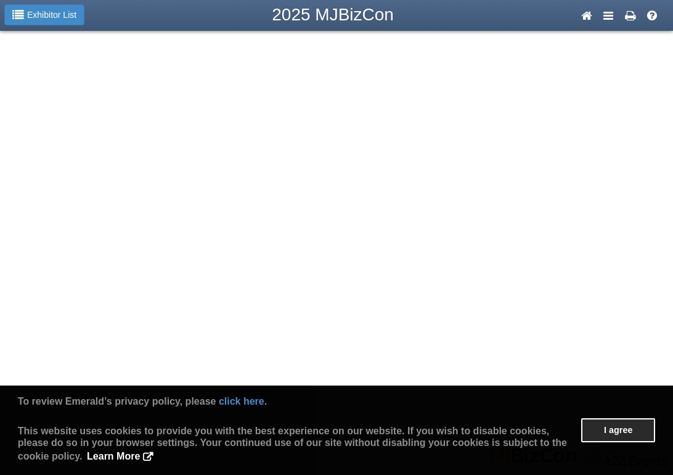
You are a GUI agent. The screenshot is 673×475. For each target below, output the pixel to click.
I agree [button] (618, 430)
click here (241, 401)
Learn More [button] (113, 456)
